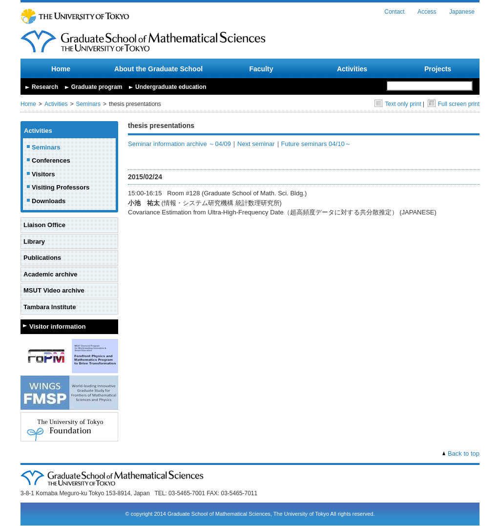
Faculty (261, 69)
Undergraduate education (170, 87)
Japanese (462, 11)
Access (427, 11)
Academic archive (50, 274)
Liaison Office (44, 225)
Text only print (398, 104)
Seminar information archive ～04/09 (179, 143)
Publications (42, 257)
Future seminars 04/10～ (316, 143)
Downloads (48, 201)
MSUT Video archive (53, 290)
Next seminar (256, 143)
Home (60, 69)
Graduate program (97, 87)
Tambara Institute (49, 307)
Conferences (51, 160)
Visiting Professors (60, 187)
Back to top (463, 453)
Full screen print (453, 104)
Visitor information (57, 326)
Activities (352, 69)
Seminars (88, 104)
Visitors (43, 174)
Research (45, 87)
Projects (437, 69)
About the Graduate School (158, 69)
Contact (394, 11)
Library (34, 241)
